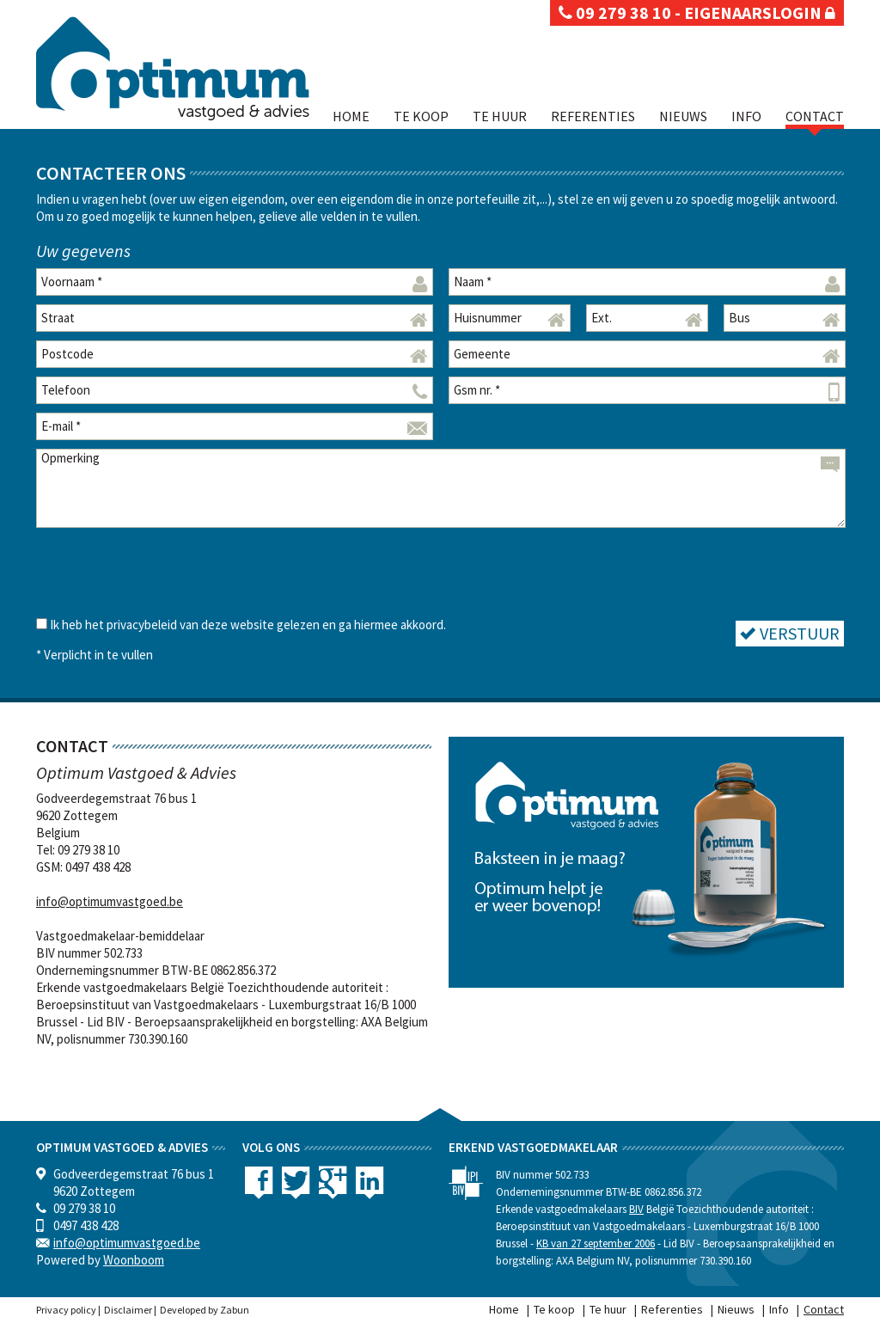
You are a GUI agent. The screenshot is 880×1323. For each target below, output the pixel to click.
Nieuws (683, 116)
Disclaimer (128, 1309)
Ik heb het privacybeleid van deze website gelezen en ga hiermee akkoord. (248, 624)
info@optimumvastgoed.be (109, 901)
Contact (814, 116)
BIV (636, 1209)
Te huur (500, 116)
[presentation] (166, 569)
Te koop (421, 116)
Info (746, 116)
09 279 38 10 (615, 12)
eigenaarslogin (759, 12)
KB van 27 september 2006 (595, 1243)
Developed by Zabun (204, 1309)
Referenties (593, 116)
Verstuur (790, 633)
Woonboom (133, 1260)
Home (351, 116)
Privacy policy (66, 1309)
